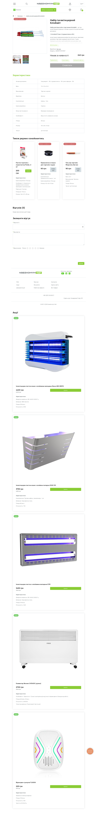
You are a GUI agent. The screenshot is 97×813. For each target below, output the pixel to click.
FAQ (17, 283)
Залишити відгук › (78, 60)
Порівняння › (54, 60)
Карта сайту (55, 286)
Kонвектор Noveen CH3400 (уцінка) (28, 685)
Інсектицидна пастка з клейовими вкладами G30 (33, 586)
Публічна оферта (39, 289)
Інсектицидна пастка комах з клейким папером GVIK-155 (36, 487)
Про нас (36, 283)
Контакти (54, 283)
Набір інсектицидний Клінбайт (35, 16)
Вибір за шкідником (47, 10)
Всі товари (54, 289)
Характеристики (21, 75)
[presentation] (28, 257)
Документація (20, 289)
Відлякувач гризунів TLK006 (26, 784)
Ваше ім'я (16, 222)
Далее (81, 265)
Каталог (18, 10)
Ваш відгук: (17, 232)
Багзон (59, 49)
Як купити (37, 286)
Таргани (20, 16)
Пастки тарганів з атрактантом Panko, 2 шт (23, 165)
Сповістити (67, 65)
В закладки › (66, 60)
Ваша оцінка (17, 250)
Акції (17, 286)
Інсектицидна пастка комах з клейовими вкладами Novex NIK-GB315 (40, 388)
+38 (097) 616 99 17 (48, 297)
